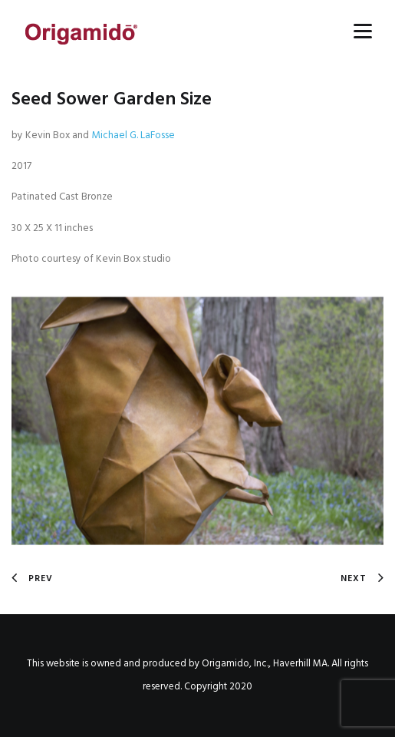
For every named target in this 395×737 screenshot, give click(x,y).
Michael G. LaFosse (133, 135)
